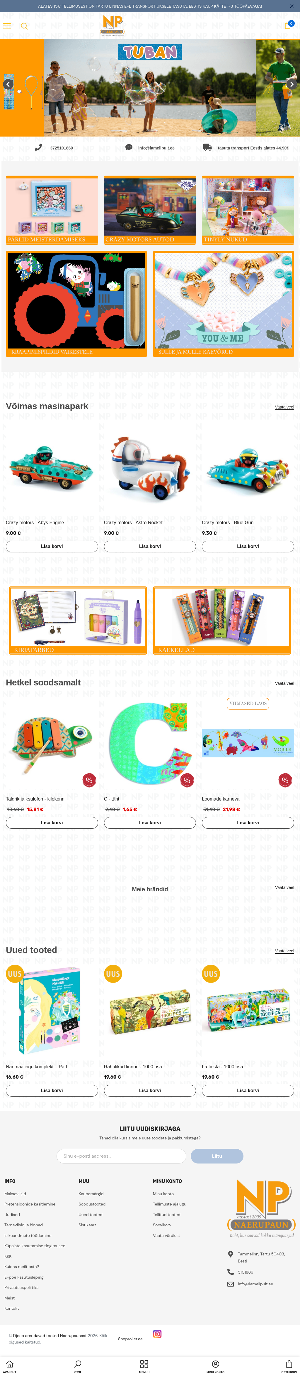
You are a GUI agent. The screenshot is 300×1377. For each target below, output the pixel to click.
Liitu (217, 1156)
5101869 (245, 1272)
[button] (77, 1368)
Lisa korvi (52, 546)
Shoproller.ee (130, 1338)
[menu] (7, 25)
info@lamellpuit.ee (255, 1284)
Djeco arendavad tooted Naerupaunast (50, 1335)
